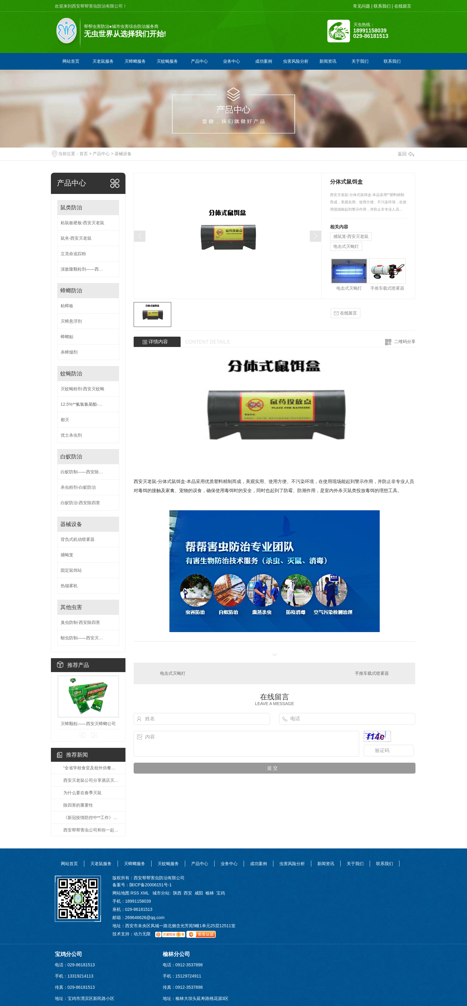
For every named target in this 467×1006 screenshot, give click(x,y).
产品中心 (101, 153)
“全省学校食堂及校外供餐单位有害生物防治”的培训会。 (91, 767)
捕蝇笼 (67, 554)
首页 (83, 153)
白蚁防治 (71, 457)
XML (145, 893)
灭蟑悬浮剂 (71, 321)
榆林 (209, 893)
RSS (135, 893)
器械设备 (123, 153)
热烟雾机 (69, 585)
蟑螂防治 (71, 291)
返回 (406, 153)
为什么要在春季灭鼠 (82, 792)
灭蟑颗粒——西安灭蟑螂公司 (88, 723)
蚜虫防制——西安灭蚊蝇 (84, 637)
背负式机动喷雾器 (78, 539)
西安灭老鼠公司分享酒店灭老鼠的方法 (91, 780)
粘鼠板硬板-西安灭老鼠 (83, 222)
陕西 (177, 893)
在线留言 (345, 313)
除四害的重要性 (78, 805)
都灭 (65, 419)
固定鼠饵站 (71, 570)
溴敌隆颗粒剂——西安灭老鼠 (88, 269)
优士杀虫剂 (71, 435)
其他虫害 (71, 607)
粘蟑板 (67, 305)
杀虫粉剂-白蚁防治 (78, 487)
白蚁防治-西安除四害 (80, 502)
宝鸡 (220, 893)
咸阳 (199, 893)
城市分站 (160, 893)
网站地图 (120, 893)
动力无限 (142, 934)
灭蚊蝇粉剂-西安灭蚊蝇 (83, 388)
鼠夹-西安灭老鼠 (76, 238)
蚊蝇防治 (71, 374)
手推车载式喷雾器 (387, 288)
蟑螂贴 (67, 336)
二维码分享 (404, 341)
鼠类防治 (71, 208)
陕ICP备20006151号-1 (150, 884)
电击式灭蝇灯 (346, 246)
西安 (188, 893)
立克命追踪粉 (73, 253)
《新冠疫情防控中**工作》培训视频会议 (91, 817)
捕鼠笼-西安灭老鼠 (351, 236)
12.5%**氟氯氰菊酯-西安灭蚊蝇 (88, 404)
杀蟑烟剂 (69, 352)
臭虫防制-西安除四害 (80, 622)
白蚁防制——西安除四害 (84, 471)
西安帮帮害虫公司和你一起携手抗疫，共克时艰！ (91, 830)
